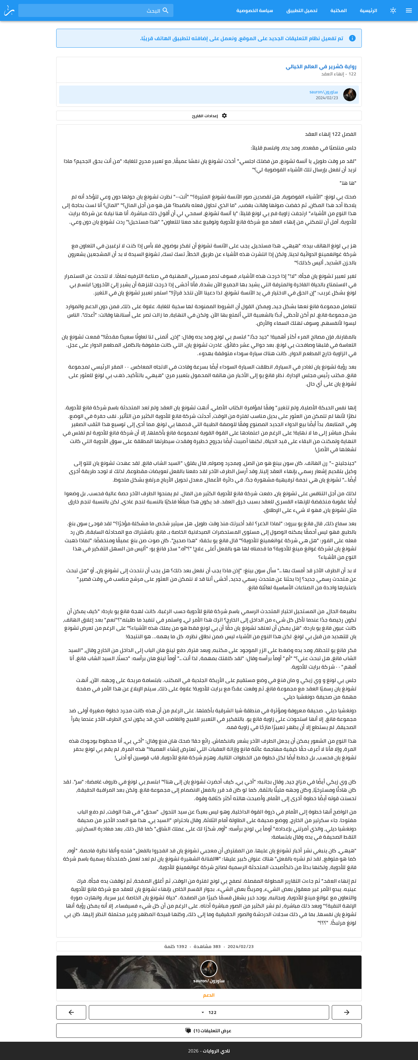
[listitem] (209, 95)
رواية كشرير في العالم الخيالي (321, 66)
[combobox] (95, 10)
